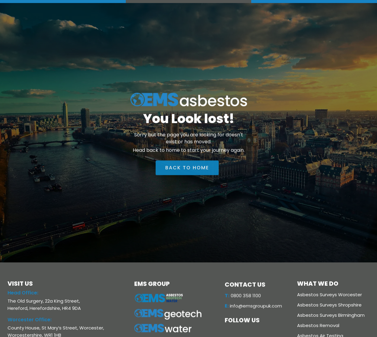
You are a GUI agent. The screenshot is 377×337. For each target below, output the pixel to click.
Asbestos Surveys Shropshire (329, 305)
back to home (187, 169)
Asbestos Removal (318, 325)
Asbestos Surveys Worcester (329, 294)
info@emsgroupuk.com (253, 307)
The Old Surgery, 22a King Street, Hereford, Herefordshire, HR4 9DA (44, 304)
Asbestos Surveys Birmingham (331, 315)
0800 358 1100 (243, 297)
